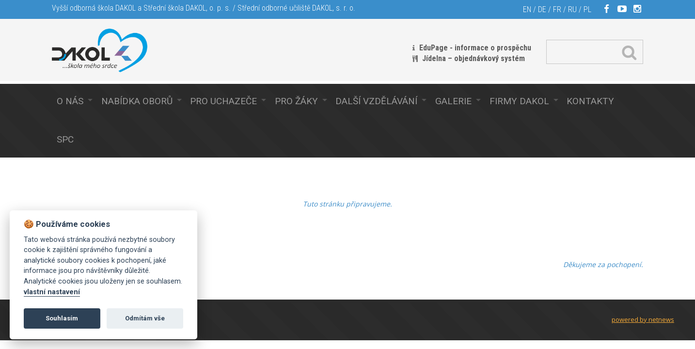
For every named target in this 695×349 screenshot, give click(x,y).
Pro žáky (296, 101)
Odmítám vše (145, 318)
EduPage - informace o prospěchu (475, 47)
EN (527, 9)
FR (557, 9)
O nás (70, 101)
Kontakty (590, 101)
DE (542, 9)
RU (572, 9)
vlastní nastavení (52, 292)
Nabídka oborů (137, 101)
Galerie (453, 101)
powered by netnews (643, 319)
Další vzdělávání (376, 101)
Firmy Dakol (519, 101)
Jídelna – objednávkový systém (473, 58)
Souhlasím (62, 318)
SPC (65, 139)
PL (587, 9)
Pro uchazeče (223, 101)
